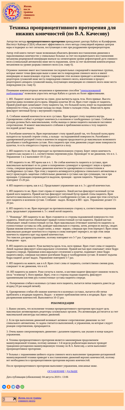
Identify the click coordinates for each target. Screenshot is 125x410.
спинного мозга (26, 400)
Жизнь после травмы (29, 397)
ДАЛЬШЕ (71, 371)
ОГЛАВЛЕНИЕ (56, 371)
